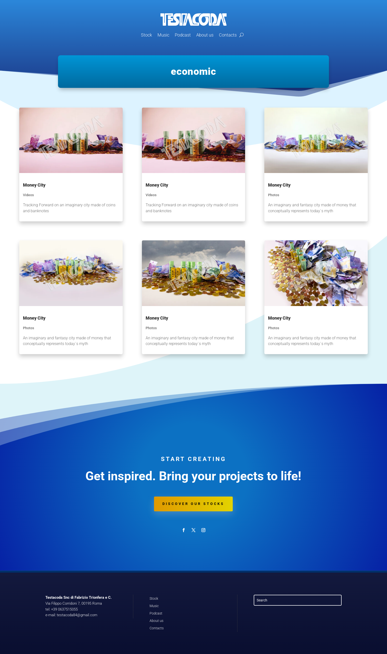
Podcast (183, 35)
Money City (34, 185)
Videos (28, 195)
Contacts (228, 35)
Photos (28, 328)
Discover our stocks (193, 504)
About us (204, 35)
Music (163, 35)
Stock (146, 35)
